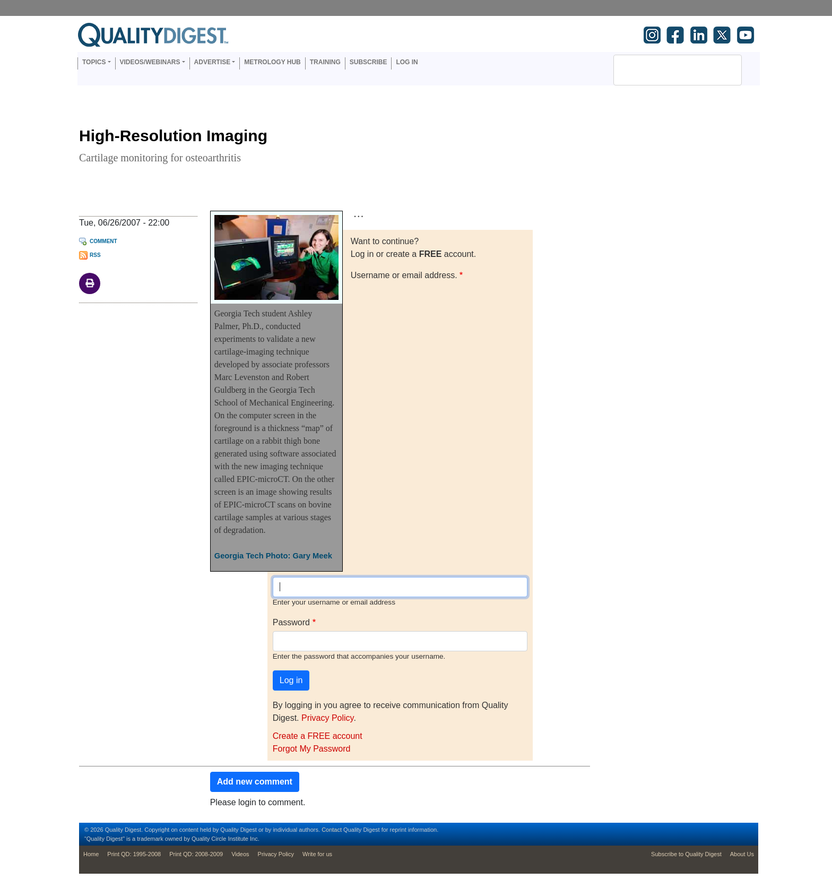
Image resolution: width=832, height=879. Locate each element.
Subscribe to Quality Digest (686, 854)
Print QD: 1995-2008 (134, 854)
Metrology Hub (272, 62)
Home (91, 854)
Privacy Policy (327, 717)
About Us (742, 854)
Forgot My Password (312, 748)
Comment (103, 241)
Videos (240, 854)
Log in (407, 62)
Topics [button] (94, 62)
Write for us (317, 854)
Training (325, 62)
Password (291, 622)
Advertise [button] (212, 62)
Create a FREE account (317, 735)
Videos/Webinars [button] (150, 62)
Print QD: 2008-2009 (196, 854)
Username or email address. (404, 275)
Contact (332, 829)
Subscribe (368, 62)
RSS (95, 255)
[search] (663, 70)
